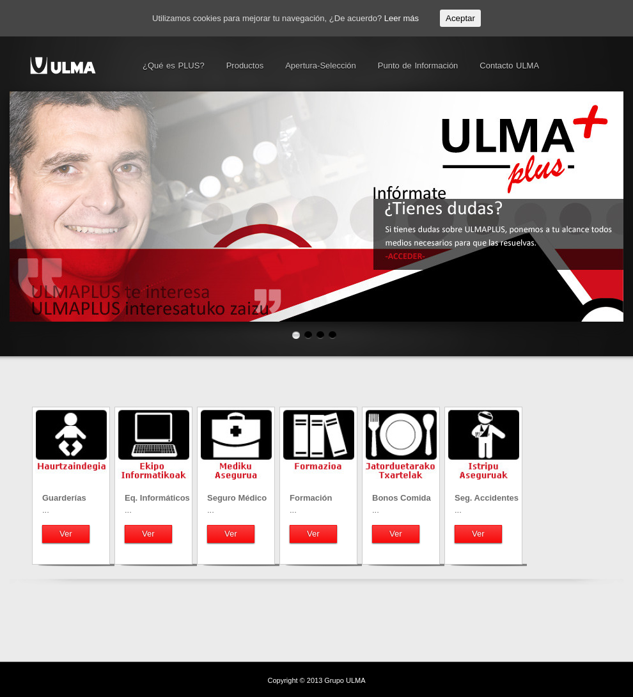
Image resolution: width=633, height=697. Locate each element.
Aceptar (460, 18)
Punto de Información (418, 65)
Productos (245, 65)
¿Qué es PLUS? (174, 65)
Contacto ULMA (509, 65)
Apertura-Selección (320, 65)
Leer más (401, 18)
